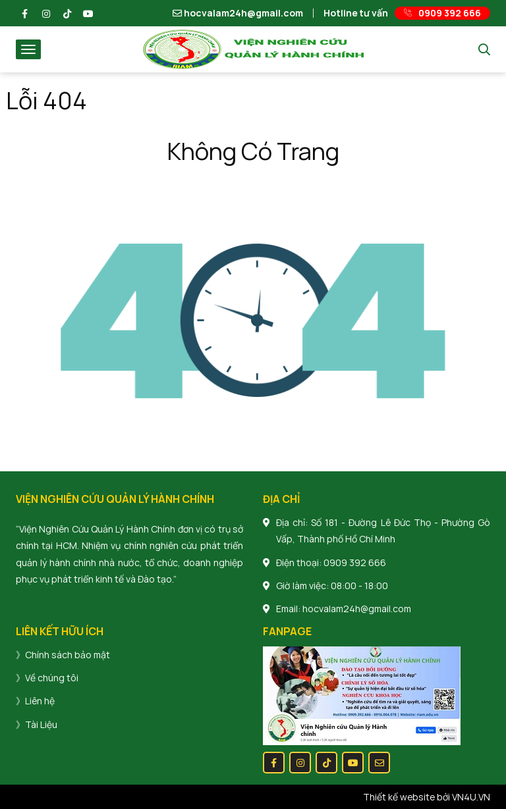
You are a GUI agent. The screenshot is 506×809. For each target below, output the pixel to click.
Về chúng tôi (51, 677)
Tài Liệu (41, 724)
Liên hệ (40, 700)
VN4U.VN (471, 797)
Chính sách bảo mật (67, 654)
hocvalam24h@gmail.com (238, 13)
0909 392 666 (354, 562)
